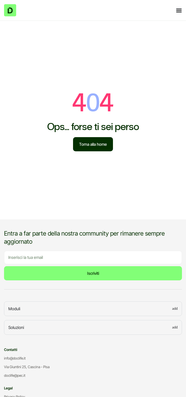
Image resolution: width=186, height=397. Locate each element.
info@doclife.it (15, 358)
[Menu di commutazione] (179, 10)
